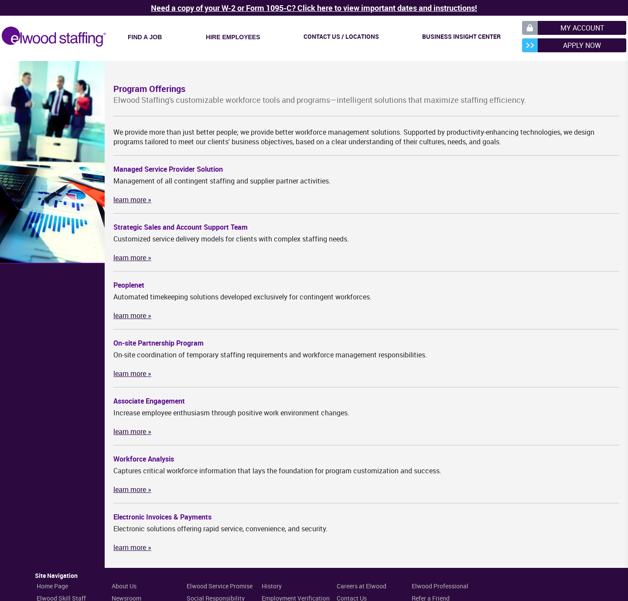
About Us (124, 586)
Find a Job (145, 37)
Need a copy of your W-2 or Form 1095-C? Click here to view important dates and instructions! (314, 8)
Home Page (52, 586)
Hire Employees (233, 37)
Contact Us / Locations (341, 36)
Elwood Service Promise (220, 586)
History (272, 586)
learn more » (132, 199)
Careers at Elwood (361, 586)
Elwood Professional (440, 586)
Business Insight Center (461, 36)
